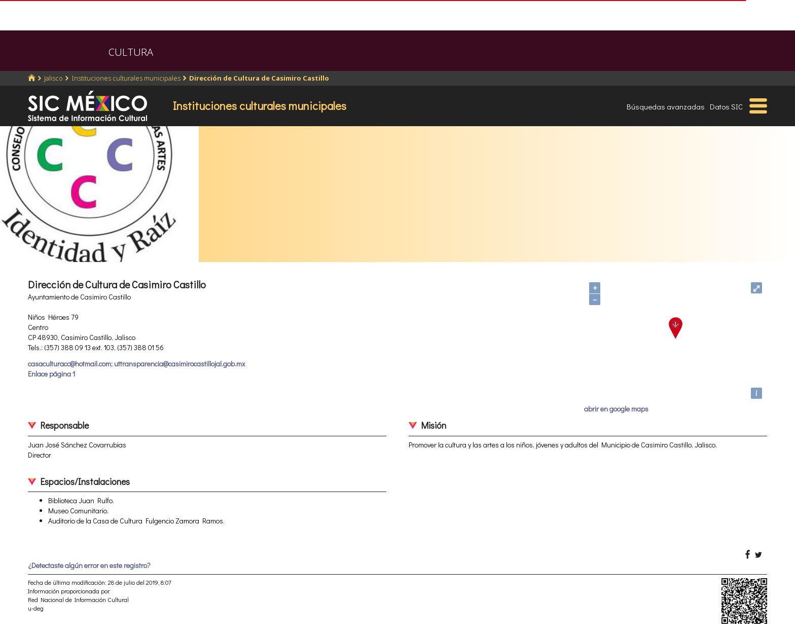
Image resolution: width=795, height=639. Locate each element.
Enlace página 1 (51, 374)
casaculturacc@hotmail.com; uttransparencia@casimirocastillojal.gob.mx (136, 363)
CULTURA (131, 52)
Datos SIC (726, 106)
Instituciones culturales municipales (125, 78)
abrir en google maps (616, 409)
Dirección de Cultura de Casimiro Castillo (259, 78)
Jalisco (53, 78)
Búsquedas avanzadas (666, 106)
